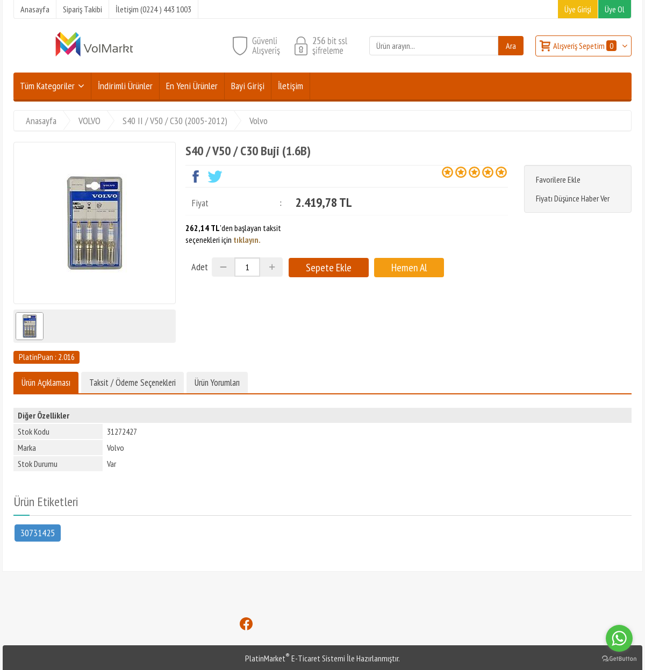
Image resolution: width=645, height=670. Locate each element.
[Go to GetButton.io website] (619, 658)
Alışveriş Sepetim (585, 45)
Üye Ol (615, 9)
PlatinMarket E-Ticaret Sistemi (295, 658)
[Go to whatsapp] (619, 638)
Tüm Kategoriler (47, 86)
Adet (199, 267)
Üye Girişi (577, 9)
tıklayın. (247, 239)
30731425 (37, 532)
